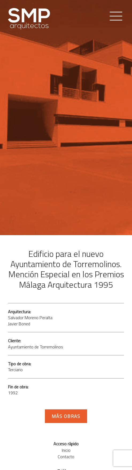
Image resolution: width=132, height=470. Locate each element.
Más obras (66, 416)
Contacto (66, 456)
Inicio (66, 450)
